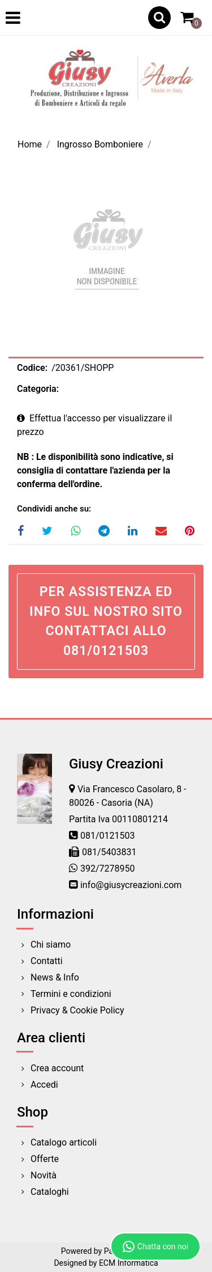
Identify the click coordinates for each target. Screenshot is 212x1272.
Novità (44, 1175)
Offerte (45, 1158)
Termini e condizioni (71, 993)
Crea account (57, 1068)
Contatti (47, 961)
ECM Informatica (128, 1262)
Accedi (44, 1084)
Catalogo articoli (64, 1142)
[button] (159, 17)
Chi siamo (51, 944)
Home (30, 144)
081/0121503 (107, 835)
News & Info (55, 977)
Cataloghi (50, 1191)
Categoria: (38, 388)
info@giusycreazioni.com (130, 885)
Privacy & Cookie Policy (77, 1010)
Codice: (32, 367)
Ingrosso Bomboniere (100, 144)
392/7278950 (107, 868)
